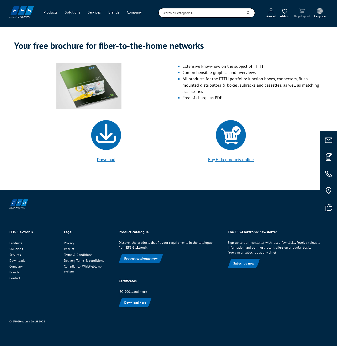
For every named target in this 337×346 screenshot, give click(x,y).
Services (15, 255)
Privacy (69, 243)
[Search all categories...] (200, 13)
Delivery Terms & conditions (84, 260)
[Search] (248, 13)
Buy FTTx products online (231, 159)
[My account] (271, 13)
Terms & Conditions (78, 255)
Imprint (69, 249)
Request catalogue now (141, 258)
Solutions (16, 249)
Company (16, 266)
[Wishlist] (285, 13)
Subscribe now (243, 263)
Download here (135, 302)
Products (15, 243)
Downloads (17, 260)
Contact (14, 278)
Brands (14, 272)
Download (106, 159)
